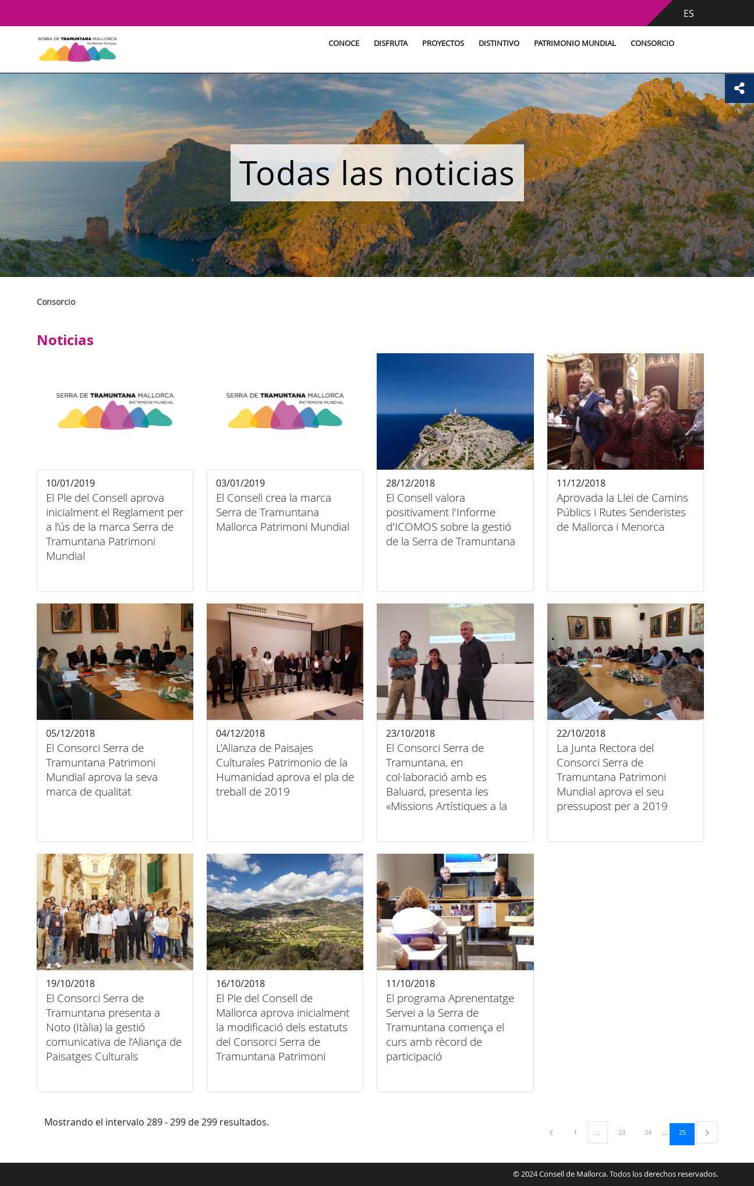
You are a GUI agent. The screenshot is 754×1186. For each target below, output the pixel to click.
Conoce (343, 43)
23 (626, 1132)
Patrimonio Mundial (575, 43)
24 (652, 1132)
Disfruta (391, 43)
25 (686, 1132)
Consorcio (652, 43)
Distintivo (499, 43)
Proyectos (443, 43)
